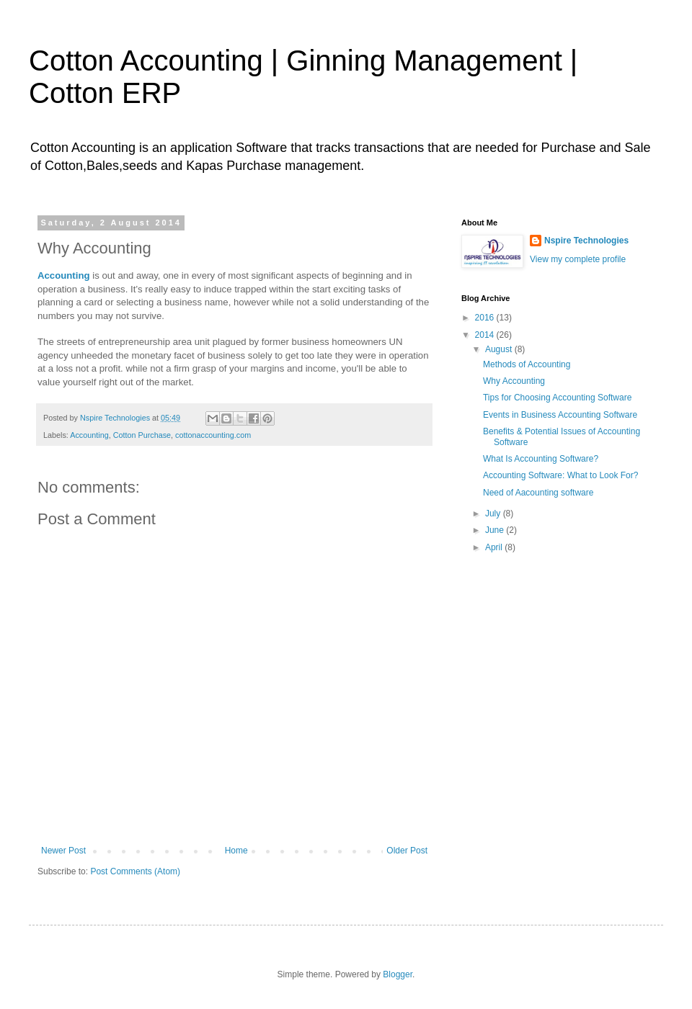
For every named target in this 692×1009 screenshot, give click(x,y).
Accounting (89, 435)
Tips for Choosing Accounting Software (557, 398)
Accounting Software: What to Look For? (560, 475)
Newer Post (63, 851)
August (500, 349)
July (494, 513)
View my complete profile (578, 259)
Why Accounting (514, 381)
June (495, 530)
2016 (486, 318)
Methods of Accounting (526, 364)
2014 (486, 335)
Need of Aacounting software (538, 493)
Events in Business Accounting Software (560, 415)
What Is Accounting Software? (540, 459)
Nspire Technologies (586, 241)
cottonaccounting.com (213, 435)
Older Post (406, 851)
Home (236, 851)
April (495, 547)
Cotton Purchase (142, 435)
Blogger (397, 974)
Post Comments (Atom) (135, 871)
